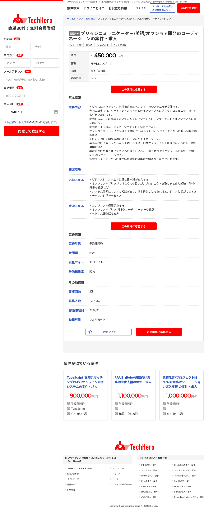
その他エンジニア (101, 63)
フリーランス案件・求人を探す (80, 468)
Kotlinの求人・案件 (182, 486)
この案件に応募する (134, 89)
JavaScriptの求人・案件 (185, 470)
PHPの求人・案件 (148, 464)
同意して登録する (31, 130)
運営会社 (71, 484)
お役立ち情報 (118, 8)
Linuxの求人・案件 (149, 491)
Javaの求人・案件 (149, 470)
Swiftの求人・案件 (182, 481)
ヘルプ (115, 479)
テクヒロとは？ (94, 8)
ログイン (140, 8)
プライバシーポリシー (122, 484)
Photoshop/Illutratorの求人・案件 (189, 497)
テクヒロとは (118, 468)
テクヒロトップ (75, 18)
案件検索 (73, 8)
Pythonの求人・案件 (150, 475)
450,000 (105, 55)
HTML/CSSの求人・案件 (184, 464)
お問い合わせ (73, 473)
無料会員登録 (189, 8)
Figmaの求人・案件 (182, 491)
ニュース (116, 473)
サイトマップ (73, 479)
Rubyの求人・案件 (149, 481)
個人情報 (23, 122)
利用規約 (10, 122)
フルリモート (99, 78)
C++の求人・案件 (148, 486)
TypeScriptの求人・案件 (185, 475)
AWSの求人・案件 (149, 497)
